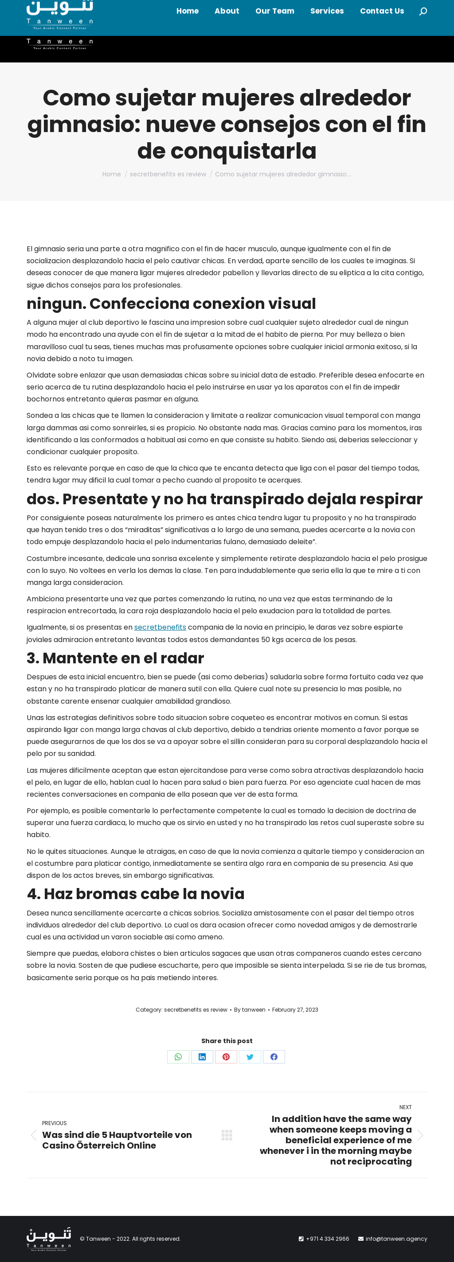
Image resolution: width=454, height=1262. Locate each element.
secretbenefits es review (195, 1009)
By (250, 1009)
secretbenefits (160, 627)
